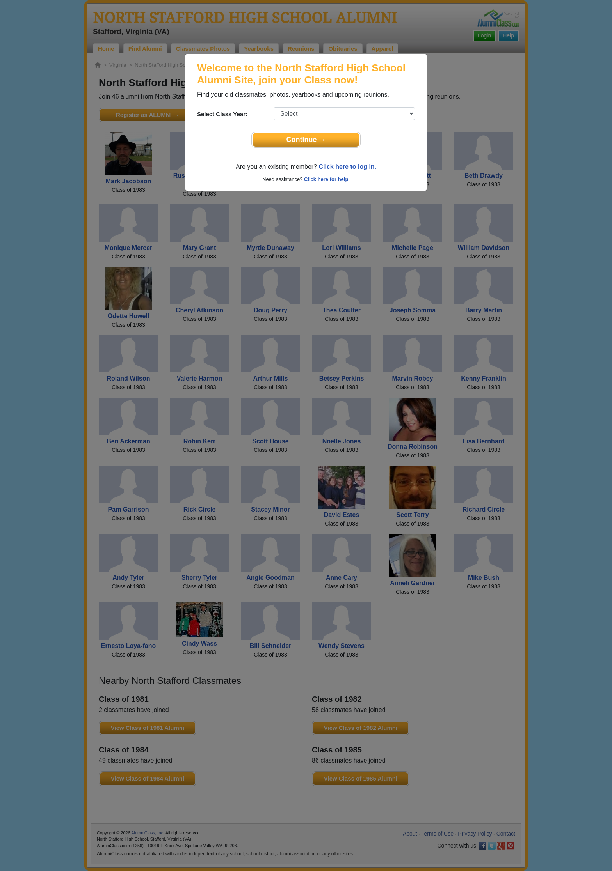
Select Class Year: (222, 114)
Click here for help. (327, 179)
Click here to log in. (347, 166)
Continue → (306, 139)
